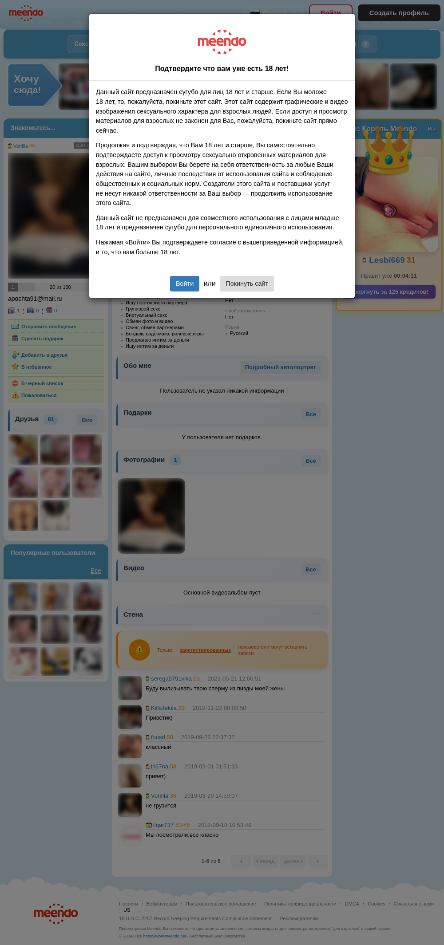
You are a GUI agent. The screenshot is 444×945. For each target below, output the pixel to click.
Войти (185, 283)
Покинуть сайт (247, 283)
